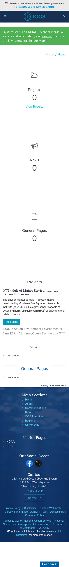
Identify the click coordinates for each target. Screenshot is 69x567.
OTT (62, 333)
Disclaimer (30, 508)
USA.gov (44, 527)
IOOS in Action (13, 329)
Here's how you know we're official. (35, 6)
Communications (35, 408)
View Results (34, 106)
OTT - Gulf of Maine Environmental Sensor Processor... (30, 292)
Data (28, 412)
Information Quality (27, 511)
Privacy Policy (13, 508)
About (29, 403)
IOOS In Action (34, 416)
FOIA (44, 511)
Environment (32, 329)
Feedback (49, 564)
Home (49, 54)
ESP (12, 333)
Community (32, 424)
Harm (27, 333)
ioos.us (48, 36)
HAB (19, 333)
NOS (9, 446)
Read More (11, 321)
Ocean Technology (45, 333)
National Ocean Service (37, 520)
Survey (9, 511)
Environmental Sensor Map (27, 40)
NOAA (10, 441)
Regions (30, 420)
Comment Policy (34, 515)
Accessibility (57, 511)
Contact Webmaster (51, 508)
